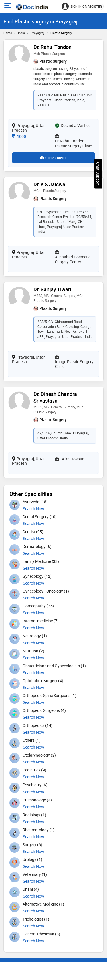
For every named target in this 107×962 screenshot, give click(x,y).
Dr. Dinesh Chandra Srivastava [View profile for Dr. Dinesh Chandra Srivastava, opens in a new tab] (55, 397)
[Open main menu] (8, 6)
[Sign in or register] (83, 6)
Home (7, 33)
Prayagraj (37, 33)
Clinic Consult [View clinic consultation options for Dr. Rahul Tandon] (53, 157)
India (21, 33)
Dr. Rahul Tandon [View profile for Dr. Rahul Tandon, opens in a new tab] (52, 46)
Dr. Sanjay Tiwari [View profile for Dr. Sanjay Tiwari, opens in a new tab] (52, 289)
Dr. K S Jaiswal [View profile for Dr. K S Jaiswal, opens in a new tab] (50, 184)
